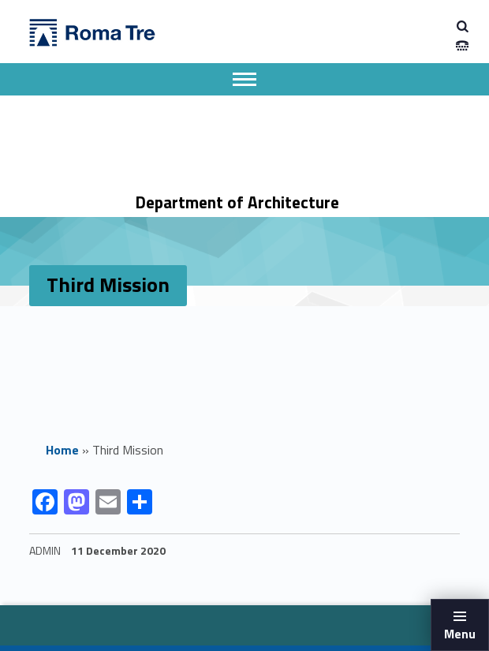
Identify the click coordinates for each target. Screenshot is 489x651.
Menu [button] (460, 633)
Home (62, 449)
